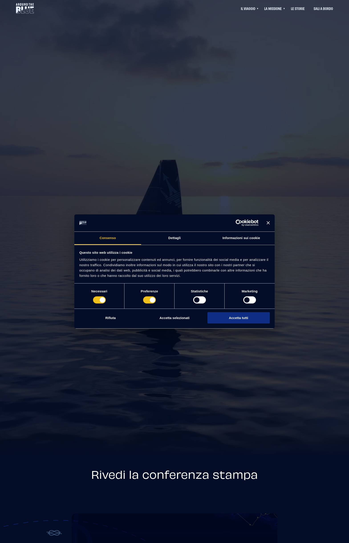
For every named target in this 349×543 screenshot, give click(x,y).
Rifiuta (110, 318)
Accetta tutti (238, 318)
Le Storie (298, 8)
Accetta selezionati (174, 318)
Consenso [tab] (107, 238)
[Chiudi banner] (268, 222)
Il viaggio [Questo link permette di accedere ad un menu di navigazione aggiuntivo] (248, 8)
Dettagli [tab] (174, 238)
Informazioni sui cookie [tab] (241, 238)
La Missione (273, 8)
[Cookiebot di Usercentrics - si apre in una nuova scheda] (238, 223)
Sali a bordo (323, 8)
